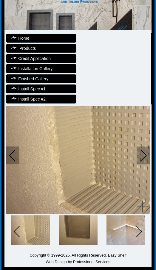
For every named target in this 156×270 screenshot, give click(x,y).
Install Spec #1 (32, 89)
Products (27, 48)
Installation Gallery (35, 68)
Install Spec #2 (32, 99)
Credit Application (34, 58)
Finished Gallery (33, 78)
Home (23, 38)
